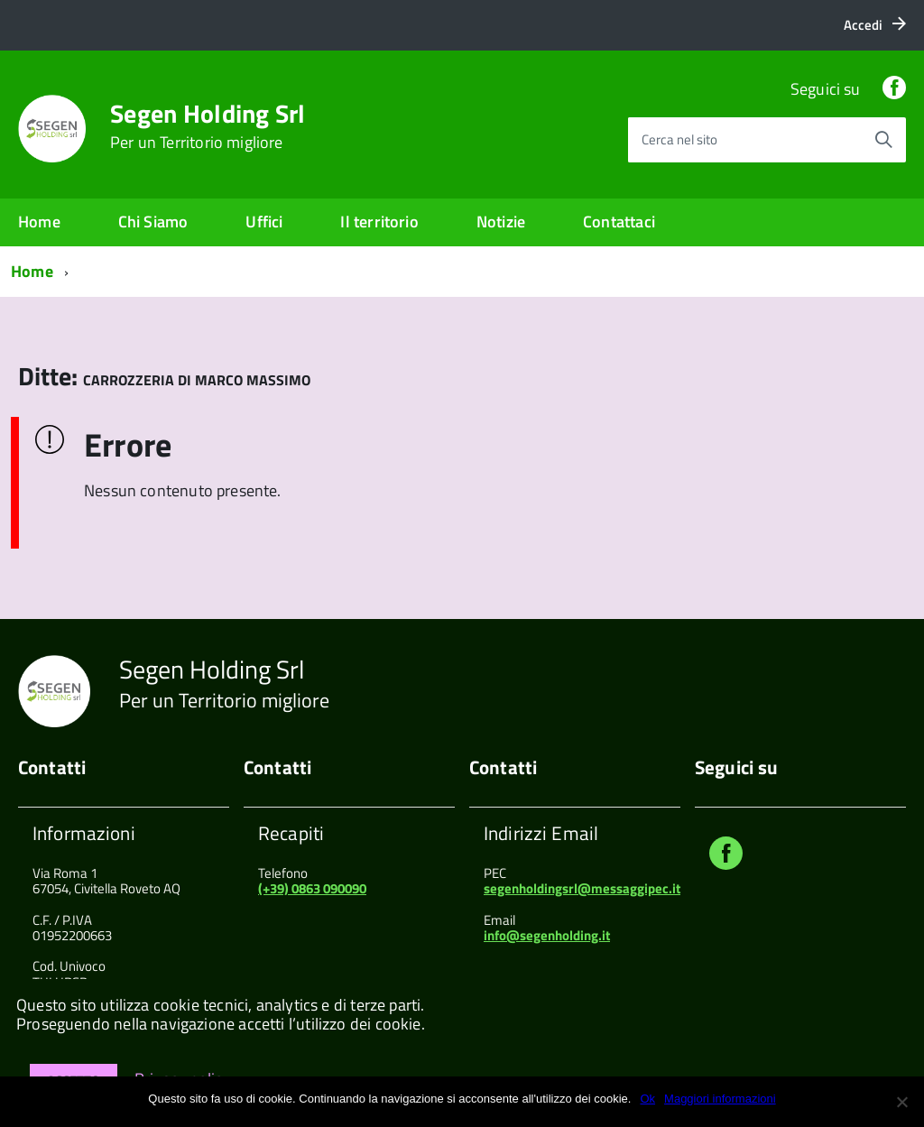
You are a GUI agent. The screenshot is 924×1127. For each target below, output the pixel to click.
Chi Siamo (153, 221)
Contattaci (619, 221)
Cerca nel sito (679, 139)
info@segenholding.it (547, 935)
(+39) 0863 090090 (312, 888)
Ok (647, 1098)
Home (39, 221)
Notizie (500, 221)
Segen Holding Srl (208, 126)
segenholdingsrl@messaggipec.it (582, 888)
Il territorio (379, 221)
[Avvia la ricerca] (883, 139)
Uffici (263, 221)
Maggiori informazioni (720, 1098)
